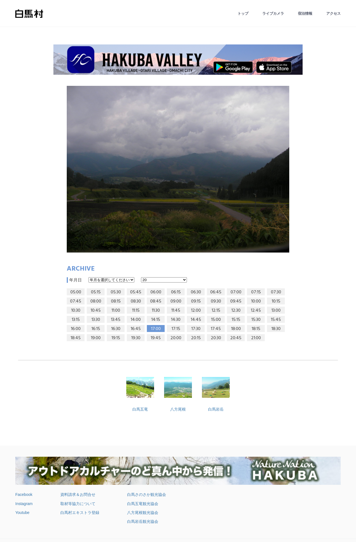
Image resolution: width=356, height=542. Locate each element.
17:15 (176, 329)
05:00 (75, 292)
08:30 (136, 301)
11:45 (175, 310)
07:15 (256, 292)
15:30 (256, 319)
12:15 (216, 310)
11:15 (136, 310)
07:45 (75, 301)
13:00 (276, 310)
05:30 (116, 292)
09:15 (196, 301)
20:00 (175, 338)
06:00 (155, 292)
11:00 (116, 310)
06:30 (196, 292)
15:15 (236, 319)
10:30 (75, 310)
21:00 (256, 338)
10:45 (96, 310)
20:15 (196, 338)
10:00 (256, 301)
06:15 (176, 292)
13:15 (76, 319)
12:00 (196, 310)
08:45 (155, 301)
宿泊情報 (305, 13)
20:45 (235, 338)
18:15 (256, 329)
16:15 (96, 329)
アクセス (333, 13)
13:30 (96, 319)
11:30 (156, 310)
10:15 (276, 301)
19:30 (135, 338)
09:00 (175, 301)
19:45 (156, 338)
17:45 (216, 329)
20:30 (216, 338)
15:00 (216, 319)
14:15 (155, 319)
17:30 (196, 329)
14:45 (196, 319)
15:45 (276, 319)
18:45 (76, 338)
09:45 (235, 301)
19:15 (116, 338)
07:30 (276, 292)
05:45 (135, 292)
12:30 (236, 310)
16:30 (115, 329)
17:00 (156, 329)
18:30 (276, 329)
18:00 (236, 329)
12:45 (256, 310)
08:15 (116, 301)
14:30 (176, 319)
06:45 (215, 292)
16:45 (136, 329)
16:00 (76, 329)
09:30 (216, 301)
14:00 (136, 319)
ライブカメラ (273, 13)
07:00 (236, 292)
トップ (243, 13)
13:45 (115, 319)
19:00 (96, 338)
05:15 (96, 292)
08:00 (95, 301)
